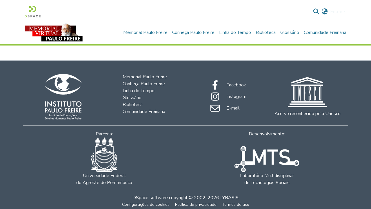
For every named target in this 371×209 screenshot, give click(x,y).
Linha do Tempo (235, 32)
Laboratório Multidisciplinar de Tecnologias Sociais (266, 166)
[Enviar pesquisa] (316, 11)
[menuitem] (324, 11)
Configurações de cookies (146, 204)
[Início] (33, 11)
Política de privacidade (196, 204)
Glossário (289, 32)
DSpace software (150, 198)
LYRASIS (229, 198)
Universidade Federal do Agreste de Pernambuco (104, 161)
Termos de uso (235, 204)
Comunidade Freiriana (325, 32)
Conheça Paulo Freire (193, 32)
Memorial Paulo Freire (145, 32)
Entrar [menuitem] (336, 11)
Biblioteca (266, 32)
